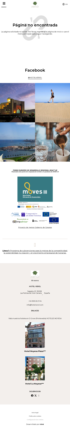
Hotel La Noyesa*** (35, 384)
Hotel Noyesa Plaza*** (35, 351)
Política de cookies (35, 416)
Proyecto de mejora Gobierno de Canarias (35, 227)
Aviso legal (35, 412)
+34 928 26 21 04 (35, 301)
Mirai (42, 424)
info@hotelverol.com (35, 305)
